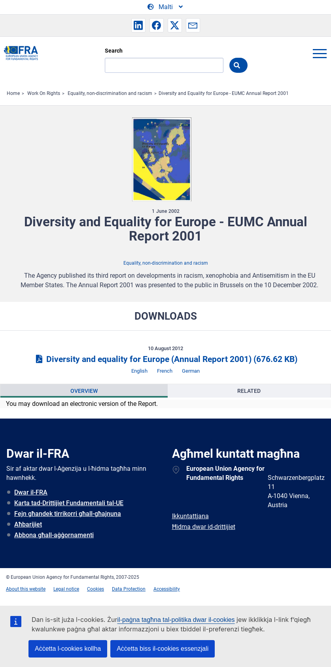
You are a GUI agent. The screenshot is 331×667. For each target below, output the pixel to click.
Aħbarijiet (28, 524)
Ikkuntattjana (190, 516)
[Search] (164, 65)
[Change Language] (165, 7)
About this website (25, 589)
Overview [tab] (84, 391)
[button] (138, 25)
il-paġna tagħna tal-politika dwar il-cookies (176, 619)
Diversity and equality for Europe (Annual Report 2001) (165, 359)
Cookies (95, 589)
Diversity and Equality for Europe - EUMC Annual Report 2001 (224, 93)
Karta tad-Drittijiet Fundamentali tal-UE (68, 503)
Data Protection (129, 589)
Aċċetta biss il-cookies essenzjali (162, 648)
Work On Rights (43, 93)
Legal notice (66, 589)
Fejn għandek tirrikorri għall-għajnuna (67, 513)
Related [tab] (249, 391)
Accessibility (166, 589)
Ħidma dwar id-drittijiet (203, 527)
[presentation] (84, 391)
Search (114, 50)
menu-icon (319, 53)
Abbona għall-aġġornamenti (54, 535)
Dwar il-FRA (30, 492)
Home (13, 93)
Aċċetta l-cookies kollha (68, 648)
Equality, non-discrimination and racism (110, 93)
